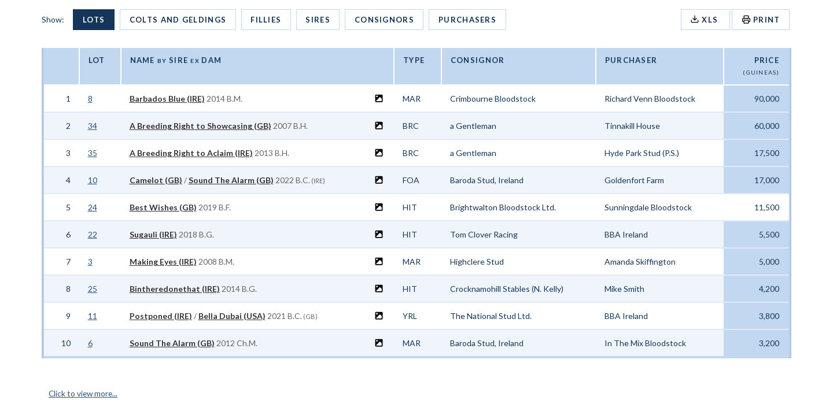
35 (92, 153)
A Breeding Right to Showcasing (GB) (200, 126)
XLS (705, 19)
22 (92, 234)
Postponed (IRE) (161, 316)
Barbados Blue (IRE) (167, 98)
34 (92, 126)
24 (92, 207)
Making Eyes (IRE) (163, 261)
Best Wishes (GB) (163, 207)
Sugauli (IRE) (153, 234)
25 (92, 289)
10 (92, 180)
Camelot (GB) (156, 180)
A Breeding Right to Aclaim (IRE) (191, 153)
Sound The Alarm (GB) (231, 180)
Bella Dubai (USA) (232, 316)
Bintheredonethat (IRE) (175, 289)
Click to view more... (84, 393)
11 (92, 316)
